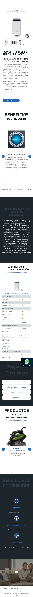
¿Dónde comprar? (11, 100)
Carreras (16, 593)
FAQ (29, 189)
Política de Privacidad (10, 592)
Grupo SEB (8, 593)
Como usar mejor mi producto (16, 382)
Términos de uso (24, 592)
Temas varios (16, 397)
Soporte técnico (16, 392)
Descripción (6, 189)
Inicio (16, 8)
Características (19, 189)
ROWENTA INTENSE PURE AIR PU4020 (16, 293)
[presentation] (3, 156)
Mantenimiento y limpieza (16, 387)
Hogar (16, 10)
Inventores (24, 593)
